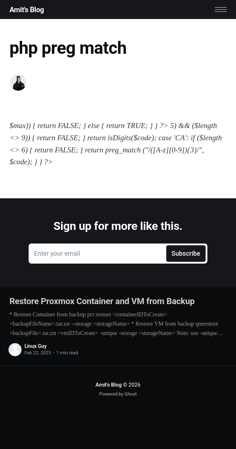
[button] (221, 9)
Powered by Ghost (118, 394)
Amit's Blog (26, 9)
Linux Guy (35, 346)
